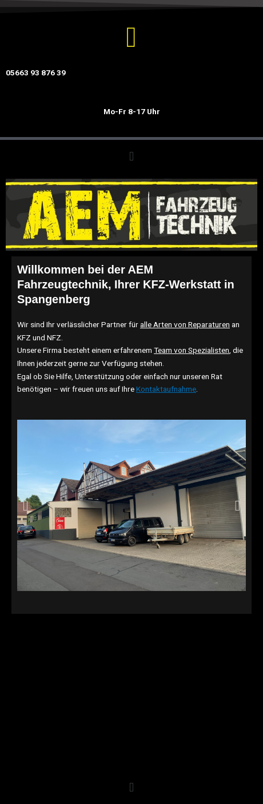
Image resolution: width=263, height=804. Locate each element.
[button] (131, 156)
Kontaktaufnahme (166, 388)
